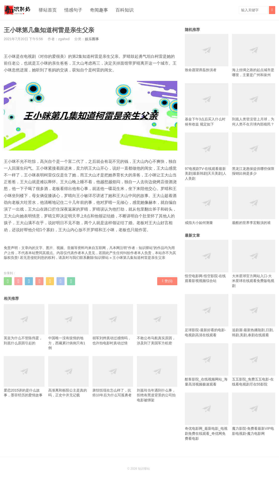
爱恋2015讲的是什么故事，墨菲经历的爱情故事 (24, 376)
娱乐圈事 (92, 39)
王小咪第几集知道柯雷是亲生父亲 (139, 258)
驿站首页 (48, 10)
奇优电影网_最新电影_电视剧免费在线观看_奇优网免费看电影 (206, 417)
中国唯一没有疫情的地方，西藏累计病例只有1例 (68, 327)
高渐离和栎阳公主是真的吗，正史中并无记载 (68, 376)
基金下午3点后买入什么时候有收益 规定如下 (206, 104)
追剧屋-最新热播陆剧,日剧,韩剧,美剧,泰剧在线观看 (253, 315)
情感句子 (73, 10)
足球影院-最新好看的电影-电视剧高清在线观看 (206, 315)
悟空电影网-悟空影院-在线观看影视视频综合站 (206, 261)
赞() (167, 281)
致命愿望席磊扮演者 (206, 53)
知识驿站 (102, 258)
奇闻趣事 (99, 10)
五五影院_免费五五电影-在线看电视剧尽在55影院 (253, 364)
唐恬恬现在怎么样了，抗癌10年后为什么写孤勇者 (112, 376)
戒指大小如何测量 (206, 206)
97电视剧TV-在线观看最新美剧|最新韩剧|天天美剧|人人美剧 (206, 156)
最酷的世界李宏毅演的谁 (253, 206)
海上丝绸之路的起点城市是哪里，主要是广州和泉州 (253, 55)
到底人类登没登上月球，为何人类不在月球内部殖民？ (253, 104)
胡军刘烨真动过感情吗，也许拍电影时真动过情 (112, 324)
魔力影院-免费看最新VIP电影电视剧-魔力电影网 (253, 414)
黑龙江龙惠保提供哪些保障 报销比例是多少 (253, 153)
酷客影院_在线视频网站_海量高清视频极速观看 (206, 364)
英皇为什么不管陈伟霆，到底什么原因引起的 (24, 324)
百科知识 (125, 10)
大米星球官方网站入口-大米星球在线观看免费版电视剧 (253, 264)
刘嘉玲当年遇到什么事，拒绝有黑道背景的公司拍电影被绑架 (157, 379)
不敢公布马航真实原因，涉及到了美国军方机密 (157, 324)
